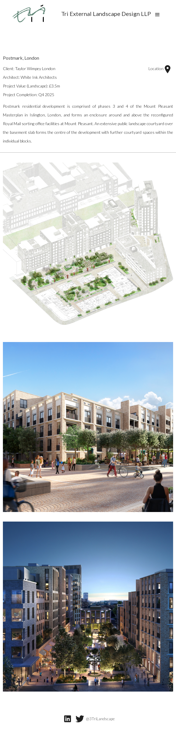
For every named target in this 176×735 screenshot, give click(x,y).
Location (160, 69)
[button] (157, 14)
